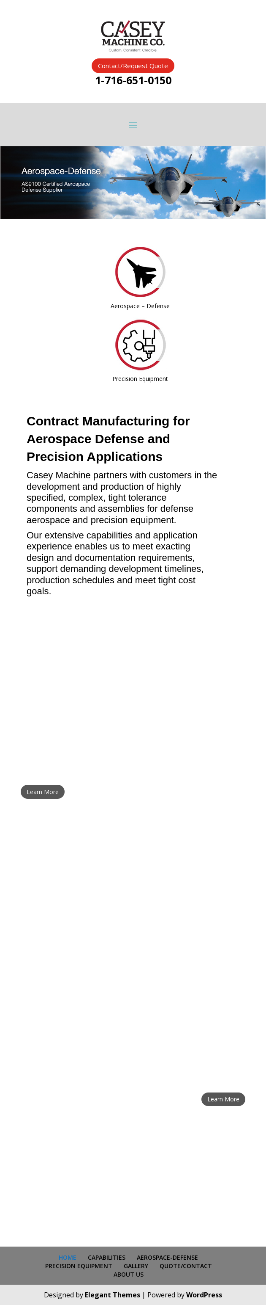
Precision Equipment (140, 379)
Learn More (43, 792)
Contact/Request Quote (133, 65)
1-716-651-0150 (133, 80)
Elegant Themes (112, 1294)
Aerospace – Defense (140, 306)
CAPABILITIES (106, 1257)
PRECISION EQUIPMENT (78, 1266)
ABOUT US (129, 1274)
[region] (133, 182)
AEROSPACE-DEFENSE (167, 1257)
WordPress (204, 1294)
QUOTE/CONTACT (186, 1266)
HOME (67, 1257)
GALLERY (136, 1266)
